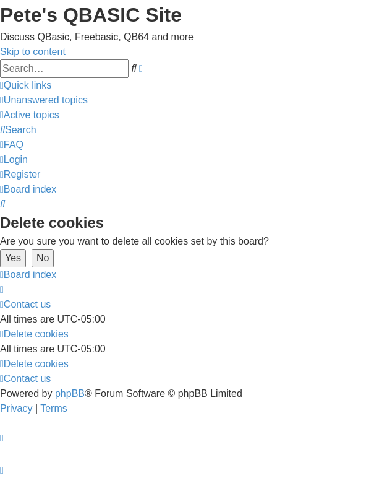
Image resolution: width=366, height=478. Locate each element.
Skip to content (33, 51)
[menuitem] (44, 100)
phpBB (70, 393)
